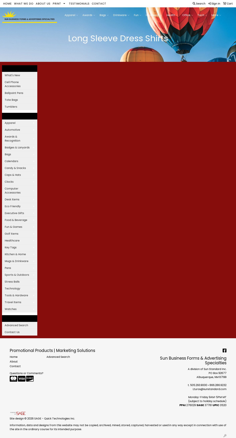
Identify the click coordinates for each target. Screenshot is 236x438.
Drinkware (121, 15)
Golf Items (11, 234)
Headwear (154, 15)
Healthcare (12, 240)
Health (172, 15)
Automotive (12, 130)
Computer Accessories (13, 191)
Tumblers (11, 107)
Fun (137, 15)
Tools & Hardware (16, 295)
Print (57, 4)
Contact (99, 4)
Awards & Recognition (12, 139)
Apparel (71, 15)
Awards (88, 15)
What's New (12, 75)
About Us (43, 4)
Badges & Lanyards (17, 147)
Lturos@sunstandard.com (209, 389)
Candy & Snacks (15, 168)
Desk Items (12, 199)
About (14, 361)
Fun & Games (13, 227)
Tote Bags (11, 100)
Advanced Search (16, 325)
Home (7, 4)
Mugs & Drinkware (16, 261)
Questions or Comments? (26, 373)
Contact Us (12, 332)
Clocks (9, 182)
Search (199, 4)
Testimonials (79, 4)
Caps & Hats (13, 175)
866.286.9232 (218, 385)
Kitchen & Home (15, 254)
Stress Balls (12, 282)
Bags (104, 15)
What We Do (23, 4)
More (216, 15)
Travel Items (13, 302)
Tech (202, 15)
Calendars (11, 161)
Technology (12, 288)
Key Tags (11, 247)
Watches (11, 309)
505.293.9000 (198, 385)
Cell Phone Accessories (13, 84)
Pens (8, 268)
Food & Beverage (16, 220)
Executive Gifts (14, 213)
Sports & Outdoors (17, 275)
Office (187, 15)
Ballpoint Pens (14, 93)
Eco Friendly (13, 206)
